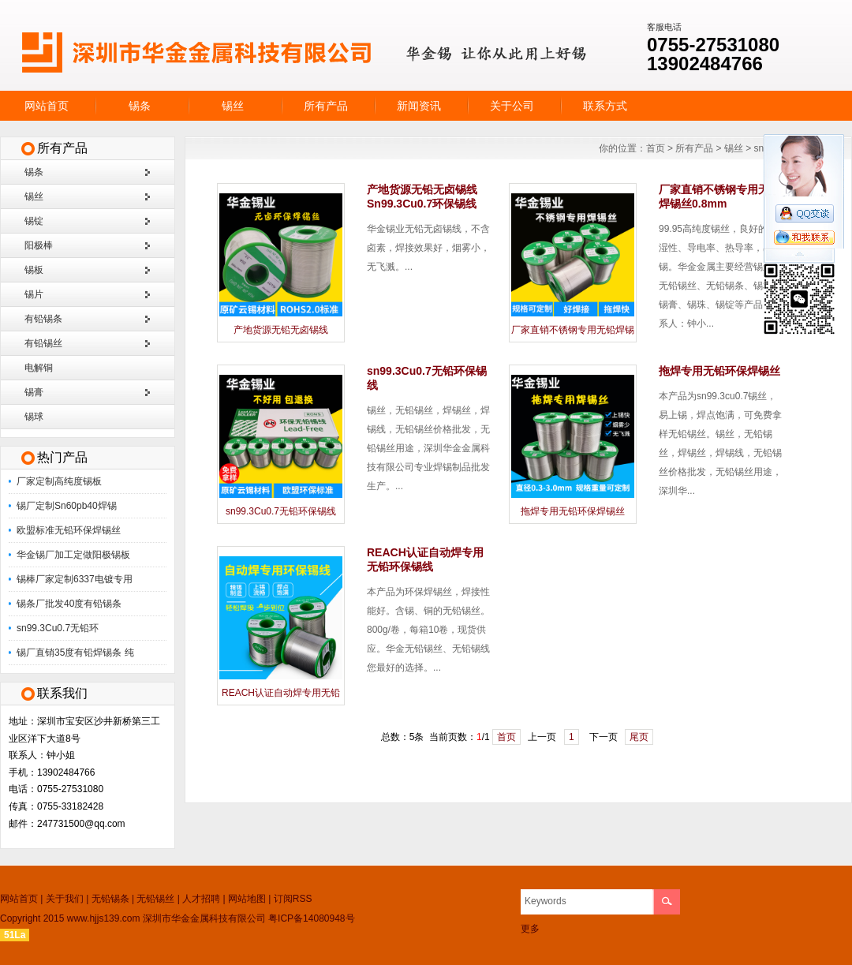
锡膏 (33, 392)
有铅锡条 (43, 318)
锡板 (33, 269)
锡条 (140, 105)
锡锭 (33, 220)
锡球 (33, 416)
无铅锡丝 (155, 898)
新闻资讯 (419, 105)
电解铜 (38, 367)
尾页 (639, 736)
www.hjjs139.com (103, 918)
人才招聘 (201, 898)
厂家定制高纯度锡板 (59, 481)
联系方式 (605, 105)
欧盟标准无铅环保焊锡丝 (69, 530)
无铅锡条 (110, 898)
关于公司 (512, 105)
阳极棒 (38, 245)
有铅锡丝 (43, 343)
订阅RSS (293, 898)
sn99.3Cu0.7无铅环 (58, 628)
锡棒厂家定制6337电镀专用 (75, 579)
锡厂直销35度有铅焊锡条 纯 (75, 652)
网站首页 (46, 105)
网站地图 (247, 898)
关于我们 (65, 898)
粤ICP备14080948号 (311, 918)
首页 (655, 148)
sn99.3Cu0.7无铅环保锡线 (281, 511)
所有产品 (326, 105)
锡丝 (233, 105)
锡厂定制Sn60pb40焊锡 (67, 505)
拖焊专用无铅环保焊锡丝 (573, 511)
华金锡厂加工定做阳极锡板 (73, 554)
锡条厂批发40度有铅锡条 (69, 603)
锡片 (33, 294)
